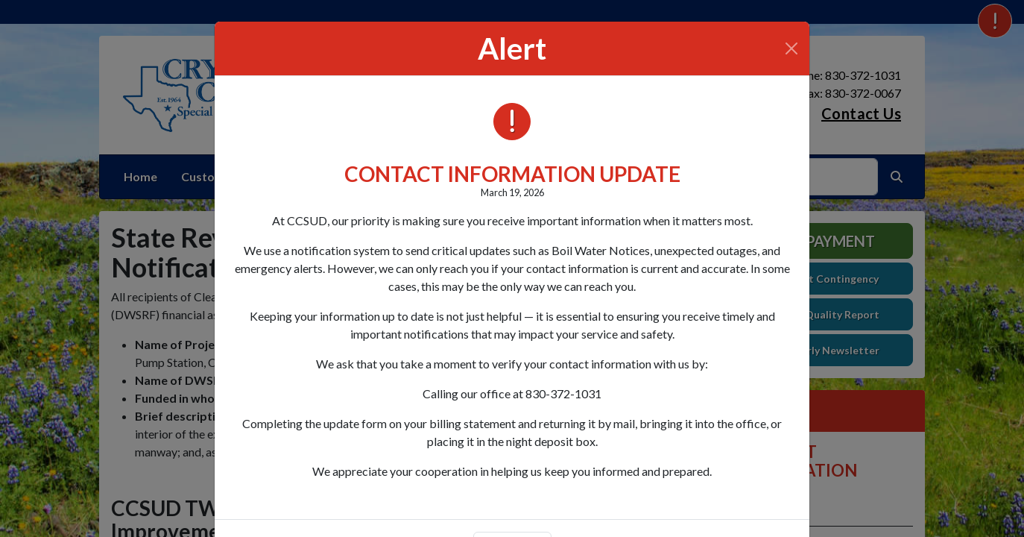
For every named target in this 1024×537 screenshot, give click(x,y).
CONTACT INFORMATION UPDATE (512, 173)
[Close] (791, 48)
